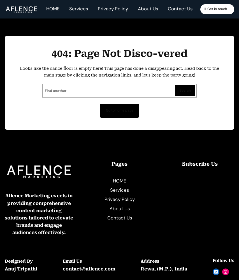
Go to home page (119, 110)
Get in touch (217, 9)
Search (185, 90)
